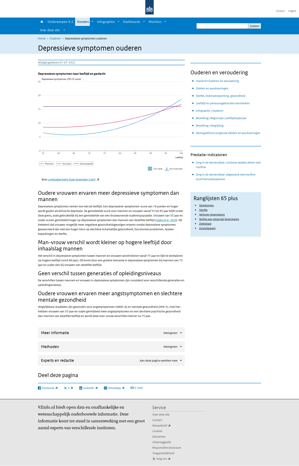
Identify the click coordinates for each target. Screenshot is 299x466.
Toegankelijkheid (163, 453)
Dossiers (83, 22)
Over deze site (161, 414)
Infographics (106, 22)
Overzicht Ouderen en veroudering (217, 81)
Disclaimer (159, 436)
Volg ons (171, 458)
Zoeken (254, 26)
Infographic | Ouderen (209, 110)
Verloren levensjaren (212, 214)
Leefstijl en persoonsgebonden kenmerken (223, 103)
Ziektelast (205, 223)
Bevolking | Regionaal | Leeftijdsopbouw (221, 118)
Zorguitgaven (207, 228)
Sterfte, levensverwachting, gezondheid (220, 96)
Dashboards (131, 22)
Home (42, 22)
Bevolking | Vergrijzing (209, 125)
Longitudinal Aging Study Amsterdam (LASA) (73, 179)
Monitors (155, 22)
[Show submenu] (92, 22)
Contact (280, 11)
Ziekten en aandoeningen (212, 88)
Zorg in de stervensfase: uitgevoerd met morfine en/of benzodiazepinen (226, 177)
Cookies (157, 431)
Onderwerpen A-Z (60, 22)
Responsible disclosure (166, 447)
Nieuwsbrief (169, 425)
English (292, 11)
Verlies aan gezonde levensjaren (219, 219)
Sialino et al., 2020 (166, 220)
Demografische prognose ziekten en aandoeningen (228, 133)
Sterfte (203, 210)
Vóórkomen (206, 205)
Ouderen (55, 38)
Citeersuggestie (161, 442)
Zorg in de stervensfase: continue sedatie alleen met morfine (228, 165)
